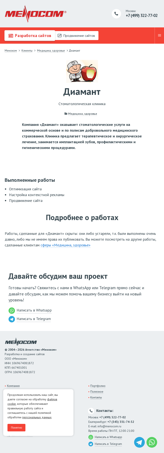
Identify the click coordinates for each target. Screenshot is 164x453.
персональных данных (36, 417)
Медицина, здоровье (82, 114)
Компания (13, 386)
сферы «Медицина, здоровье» (66, 245)
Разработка (30, 35)
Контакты (96, 397)
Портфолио (97, 386)
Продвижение (76, 35)
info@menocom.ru (109, 426)
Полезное (96, 391)
